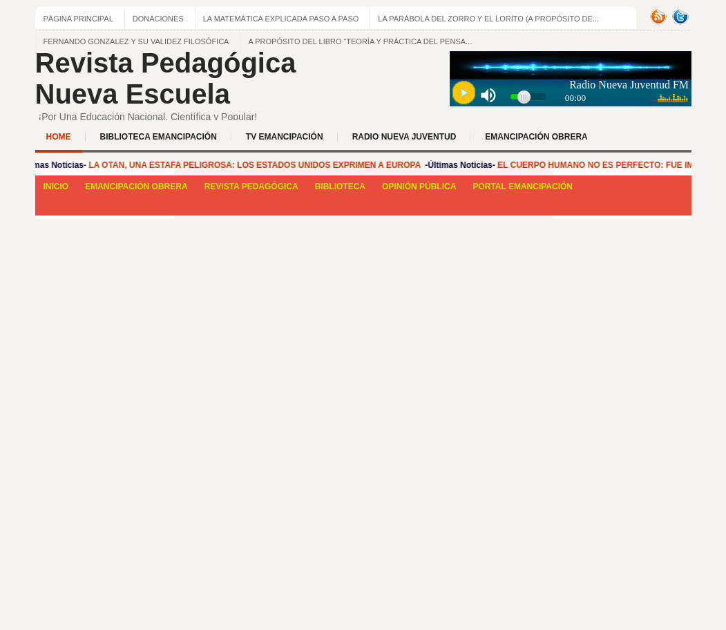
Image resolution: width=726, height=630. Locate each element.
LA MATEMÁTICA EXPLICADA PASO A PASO (281, 19)
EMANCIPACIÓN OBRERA (536, 137)
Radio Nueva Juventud (404, 137)
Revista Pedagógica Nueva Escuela (165, 78)
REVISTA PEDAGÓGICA (251, 186)
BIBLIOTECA (340, 186)
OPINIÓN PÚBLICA (419, 186)
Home (58, 137)
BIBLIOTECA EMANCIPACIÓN (158, 137)
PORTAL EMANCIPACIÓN (522, 186)
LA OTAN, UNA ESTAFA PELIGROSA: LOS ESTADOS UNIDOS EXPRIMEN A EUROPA (256, 165)
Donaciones (158, 19)
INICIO (56, 186)
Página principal (78, 19)
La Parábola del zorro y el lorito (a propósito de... (488, 19)
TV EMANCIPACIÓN (284, 137)
